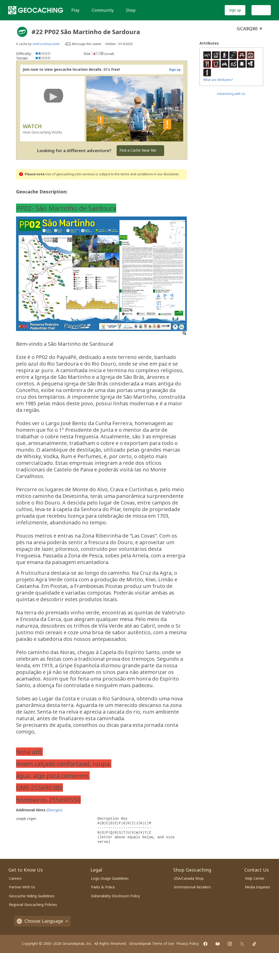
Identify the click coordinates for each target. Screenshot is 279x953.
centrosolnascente (46, 44)
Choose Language (42, 921)
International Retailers (192, 887)
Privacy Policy (187, 943)
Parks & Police (103, 887)
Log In (261, 10)
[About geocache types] (22, 32)
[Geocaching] (35, 10)
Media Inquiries (257, 887)
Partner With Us (22, 887)
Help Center (254, 878)
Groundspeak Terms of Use (151, 943)
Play (75, 10)
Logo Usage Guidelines (110, 878)
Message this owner (87, 44)
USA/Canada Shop (189, 878)
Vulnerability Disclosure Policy (115, 895)
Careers (15, 878)
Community (103, 10)
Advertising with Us (231, 94)
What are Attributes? (218, 80)
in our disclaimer (166, 174)
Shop (131, 10)
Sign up (235, 10)
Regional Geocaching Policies (33, 904)
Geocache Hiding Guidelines (32, 895)
